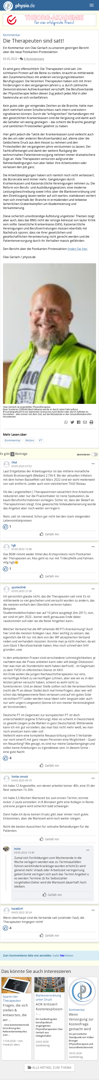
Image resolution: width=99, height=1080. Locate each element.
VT (40, 440)
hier (62, 955)
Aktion (29, 440)
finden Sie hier (77, 249)
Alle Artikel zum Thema (49, 1067)
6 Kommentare (34, 59)
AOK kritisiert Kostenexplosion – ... (49, 1009)
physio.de (18, 5)
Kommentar (13, 440)
